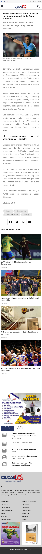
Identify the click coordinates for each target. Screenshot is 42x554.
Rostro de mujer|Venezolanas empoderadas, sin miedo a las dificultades (24, 436)
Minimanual (27, 511)
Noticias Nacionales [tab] (21, 428)
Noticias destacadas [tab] (8, 428)
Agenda (26, 513)
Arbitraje (26, 214)
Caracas (5, 505)
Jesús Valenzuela (12, 214)
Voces (4, 516)
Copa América (21, 211)
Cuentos (26, 508)
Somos (25, 519)
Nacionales (6, 508)
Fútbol (8, 211)
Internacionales (7, 511)
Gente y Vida (6, 519)
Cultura (4, 513)
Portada (26, 505)
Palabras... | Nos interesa (22, 443)
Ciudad (25, 516)
